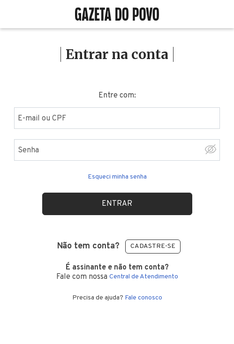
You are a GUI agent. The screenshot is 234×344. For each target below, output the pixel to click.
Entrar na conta (117, 54)
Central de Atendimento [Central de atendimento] (143, 277)
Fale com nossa (117, 272)
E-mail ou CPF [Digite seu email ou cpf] (42, 118)
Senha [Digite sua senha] (28, 150)
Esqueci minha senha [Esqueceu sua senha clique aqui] (117, 177)
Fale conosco (143, 298)
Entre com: (117, 95)
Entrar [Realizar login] (117, 204)
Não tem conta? (88, 246)
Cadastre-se (152, 246)
